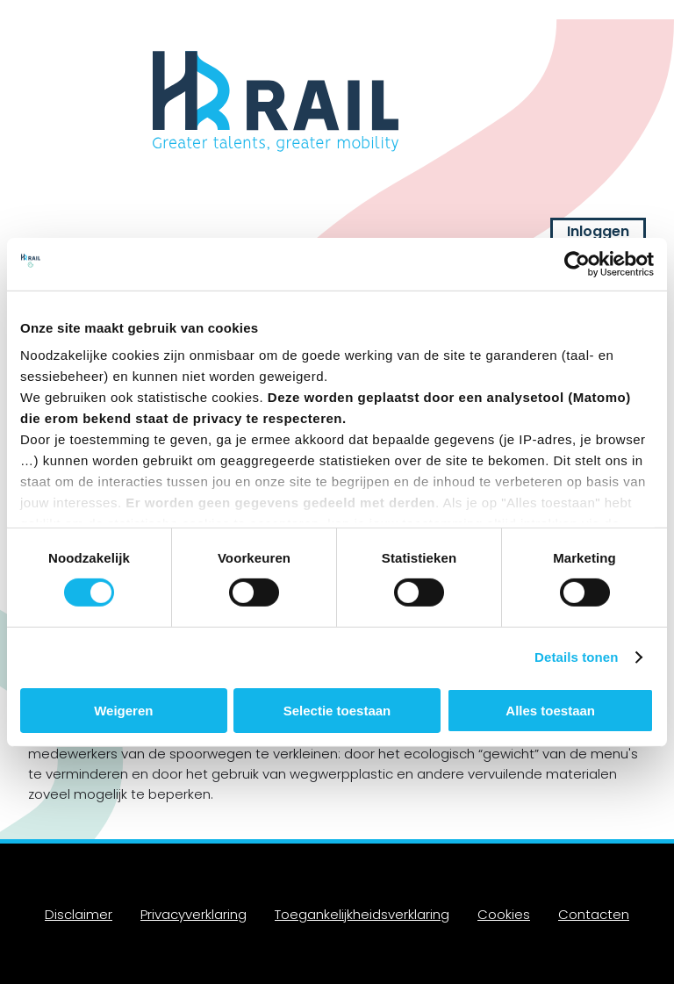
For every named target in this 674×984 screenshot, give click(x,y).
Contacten (593, 914)
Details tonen (576, 657)
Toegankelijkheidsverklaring (362, 914)
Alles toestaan (550, 710)
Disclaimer (78, 914)
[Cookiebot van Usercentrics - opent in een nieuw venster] (577, 263)
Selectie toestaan (337, 710)
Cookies (503, 914)
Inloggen (598, 231)
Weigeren (123, 710)
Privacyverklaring (193, 914)
